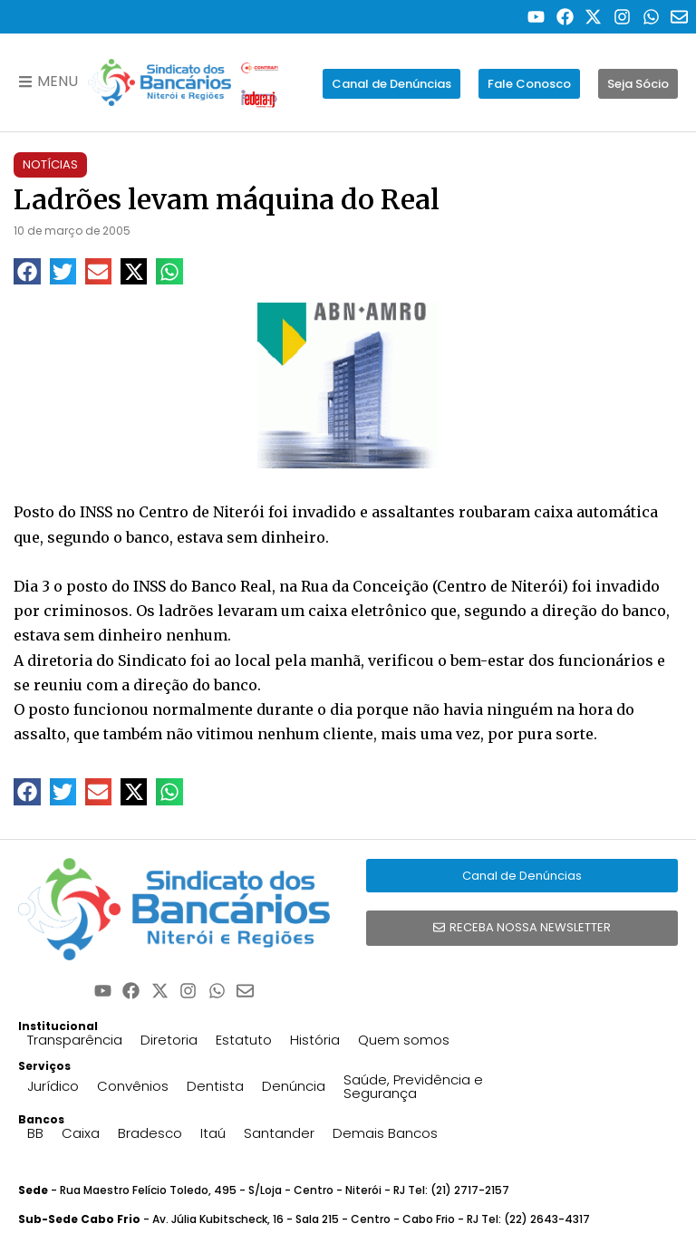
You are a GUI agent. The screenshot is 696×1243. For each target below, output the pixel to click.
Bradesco (150, 1132)
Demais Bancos (385, 1132)
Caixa (81, 1132)
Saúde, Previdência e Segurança (413, 1086)
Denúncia (293, 1085)
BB (35, 1132)
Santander (279, 1132)
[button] (27, 271)
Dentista (215, 1085)
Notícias (50, 164)
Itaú (213, 1132)
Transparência (74, 1039)
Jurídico (53, 1085)
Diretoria (169, 1039)
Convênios (133, 1085)
